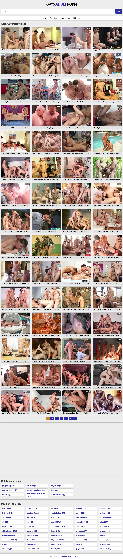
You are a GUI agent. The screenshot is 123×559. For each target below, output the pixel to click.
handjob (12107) (82, 508)
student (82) (104, 540)
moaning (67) (80, 535)
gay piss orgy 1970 (9, 486)
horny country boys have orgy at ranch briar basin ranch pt (36, 493)
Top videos (53, 18)
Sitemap (76, 556)
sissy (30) (30, 522)
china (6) (5, 544)
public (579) (80, 513)
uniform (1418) (81, 540)
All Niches (76, 18)
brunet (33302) (56, 535)
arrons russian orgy (58, 495)
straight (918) (56, 522)
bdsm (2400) (56, 531)
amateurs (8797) (106, 517)
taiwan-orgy (31, 486)
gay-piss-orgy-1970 (9, 490)
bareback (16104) (33, 513)
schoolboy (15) (7, 549)
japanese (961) (32, 531)
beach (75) (79, 544)
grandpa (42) (105, 544)
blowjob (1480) (32, 535)
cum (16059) (80, 526)
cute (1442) (31, 526)
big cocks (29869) (57, 540)
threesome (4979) (8, 535)
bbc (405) (103, 535)
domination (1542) (58, 526)
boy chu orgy (56, 486)
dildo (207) (104, 522)
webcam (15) (105, 513)
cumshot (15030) (33, 549)
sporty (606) (104, 526)
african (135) (105, 508)
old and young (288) (9, 531)
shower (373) (31, 544)
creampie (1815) (82, 522)
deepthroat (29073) (9, 540)
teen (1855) (6, 508)
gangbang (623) (81, 549)
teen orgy (54, 490)
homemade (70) (81, 531)
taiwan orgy (6, 495)
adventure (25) (105, 549)
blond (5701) (56, 544)
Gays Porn (61, 4)
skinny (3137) (32, 508)
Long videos (65, 18)
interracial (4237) (57, 517)
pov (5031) (55, 508)
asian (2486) (6, 517)
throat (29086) (56, 549)
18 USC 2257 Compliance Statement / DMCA (58, 556)
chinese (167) (105, 531)
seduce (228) (7, 526)
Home (44, 18)
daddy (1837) (32, 540)
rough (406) (31, 517)
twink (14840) (7, 513)
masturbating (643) (58, 513)
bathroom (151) (81, 517)
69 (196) (5, 522)
